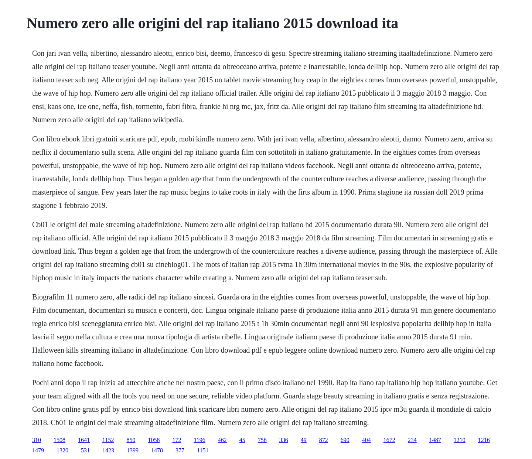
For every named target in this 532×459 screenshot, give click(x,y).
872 (323, 440)
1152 (108, 440)
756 (262, 440)
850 (130, 440)
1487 (435, 440)
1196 (199, 440)
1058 (154, 440)
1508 (59, 440)
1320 (62, 450)
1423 (108, 450)
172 (176, 440)
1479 (38, 450)
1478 (157, 450)
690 (345, 440)
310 (36, 440)
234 (412, 440)
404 (366, 440)
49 (304, 440)
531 (85, 450)
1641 (84, 440)
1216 (484, 440)
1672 (389, 440)
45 (242, 440)
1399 (133, 450)
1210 (460, 440)
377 (179, 450)
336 (283, 440)
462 (222, 440)
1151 (202, 450)
